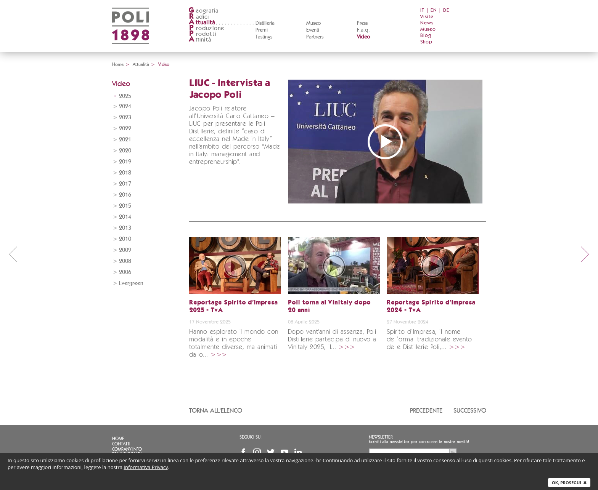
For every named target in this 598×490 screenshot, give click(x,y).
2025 (125, 96)
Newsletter (381, 437)
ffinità (199, 40)
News (427, 23)
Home (118, 64)
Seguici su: (251, 437)
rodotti (202, 34)
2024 (125, 106)
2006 (125, 272)
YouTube (284, 452)
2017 (125, 184)
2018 (125, 173)
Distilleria (265, 23)
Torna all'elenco (215, 410)
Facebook (243, 452)
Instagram (257, 452)
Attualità (141, 64)
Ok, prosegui (569, 482)
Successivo (469, 410)
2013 (125, 228)
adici (198, 17)
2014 (125, 217)
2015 (125, 206)
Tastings (264, 37)
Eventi (312, 30)
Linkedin (298, 452)
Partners (314, 37)
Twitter (271, 452)
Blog (425, 35)
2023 (125, 117)
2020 (125, 151)
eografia (203, 11)
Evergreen (131, 283)
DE (446, 10)
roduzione (206, 28)
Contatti (121, 444)
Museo (313, 23)
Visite (427, 16)
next (585, 254)
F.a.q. (363, 30)
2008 (125, 261)
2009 (125, 250)
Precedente (426, 410)
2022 (125, 128)
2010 (125, 239)
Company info (127, 449)
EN (434, 10)
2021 (125, 140)
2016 (125, 195)
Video (363, 37)
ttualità (201, 23)
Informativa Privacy (146, 467)
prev (13, 254)
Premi (262, 30)
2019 (125, 162)
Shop (426, 42)
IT (422, 10)
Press (362, 23)
